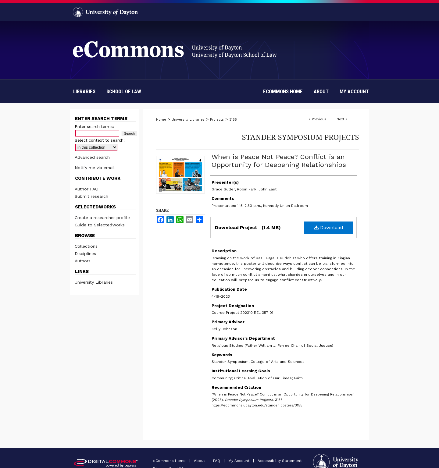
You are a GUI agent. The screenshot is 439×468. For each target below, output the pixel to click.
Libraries (84, 91)
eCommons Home (170, 461)
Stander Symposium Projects (300, 137)
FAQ (217, 461)
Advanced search (92, 157)
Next (340, 119)
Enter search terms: (94, 126)
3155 (233, 120)
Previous (319, 119)
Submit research (91, 196)
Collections (86, 246)
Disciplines (85, 253)
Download (328, 227)
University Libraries (188, 120)
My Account (239, 461)
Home (161, 120)
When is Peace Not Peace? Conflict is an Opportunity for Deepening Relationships (279, 160)
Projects (217, 120)
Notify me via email (95, 167)
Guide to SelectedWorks (100, 224)
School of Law (123, 91)
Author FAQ (86, 188)
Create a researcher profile (102, 217)
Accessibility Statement (280, 461)
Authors (83, 260)
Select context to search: (100, 140)
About (200, 461)
